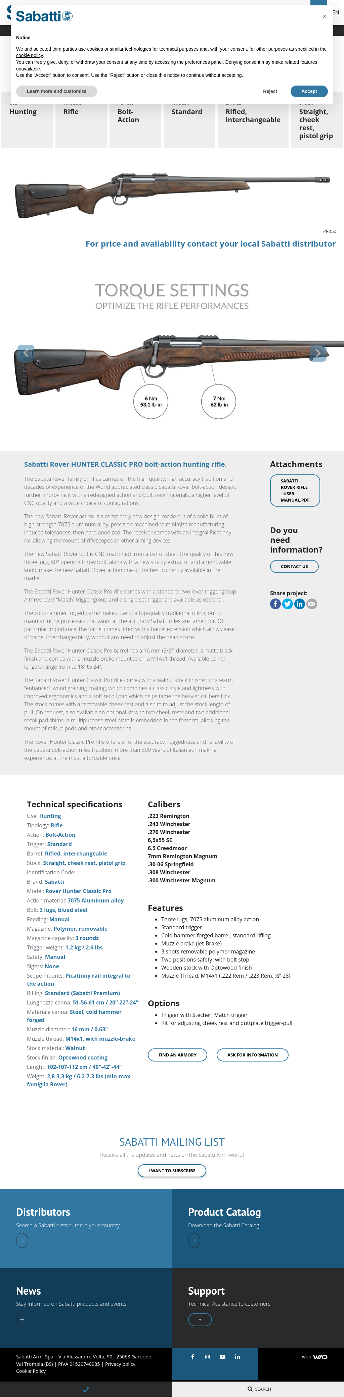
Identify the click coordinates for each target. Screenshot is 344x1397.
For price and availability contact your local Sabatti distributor (211, 243)
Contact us (294, 566)
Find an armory (178, 1055)
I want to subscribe (172, 1171)
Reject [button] (270, 91)
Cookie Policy (31, 1371)
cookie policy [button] (29, 55)
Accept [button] (309, 91)
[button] (26, 353)
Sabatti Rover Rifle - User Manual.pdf (295, 490)
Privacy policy (121, 1364)
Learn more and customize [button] (56, 91)
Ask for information (252, 1055)
